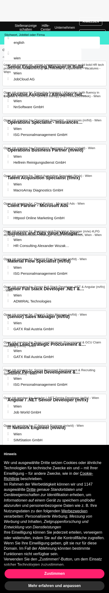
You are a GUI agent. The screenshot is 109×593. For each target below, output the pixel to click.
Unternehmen (64, 27)
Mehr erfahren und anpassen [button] (54, 586)
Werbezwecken (74, 511)
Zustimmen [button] (54, 573)
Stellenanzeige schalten (26, 27)
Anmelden (91, 21)
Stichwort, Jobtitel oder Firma (24, 35)
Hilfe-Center (46, 27)
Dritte (31, 489)
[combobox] (42, 58)
